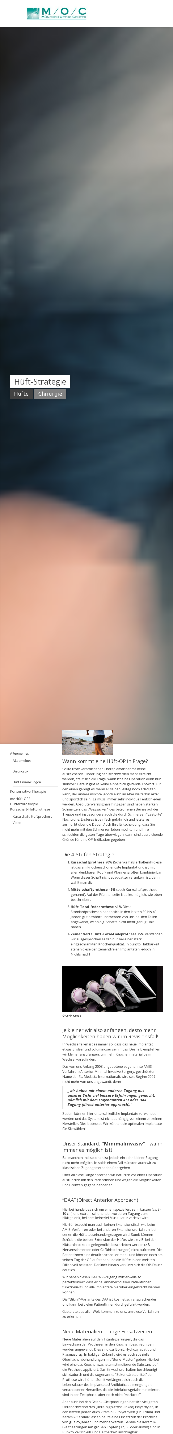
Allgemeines (22, 760)
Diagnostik (20, 771)
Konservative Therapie (28, 791)
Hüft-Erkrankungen (27, 782)
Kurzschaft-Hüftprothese (30, 809)
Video (17, 822)
